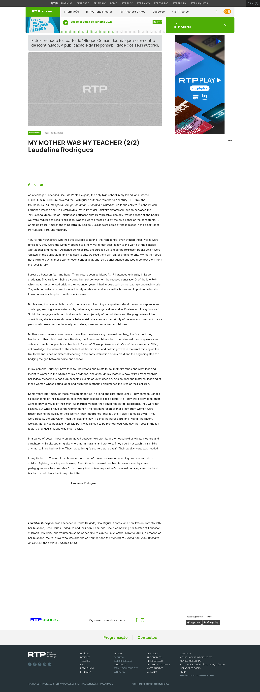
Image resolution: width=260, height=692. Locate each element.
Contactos (147, 637)
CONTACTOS (153, 653)
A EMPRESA (185, 653)
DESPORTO (85, 657)
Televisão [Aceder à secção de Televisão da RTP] (100, 3)
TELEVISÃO (85, 661)
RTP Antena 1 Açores (99, 11)
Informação (71, 11)
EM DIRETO (119, 657)
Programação (115, 637)
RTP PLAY (118, 653)
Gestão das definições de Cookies (197, 675)
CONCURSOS (120, 664)
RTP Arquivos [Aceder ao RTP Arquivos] (199, 3)
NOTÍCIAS (84, 653)
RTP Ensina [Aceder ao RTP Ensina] (180, 3)
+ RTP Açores (180, 11)
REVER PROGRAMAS (123, 661)
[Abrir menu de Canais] (199, 25)
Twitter (35, 664)
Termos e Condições (87, 683)
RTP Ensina (85, 671)
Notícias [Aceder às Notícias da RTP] (66, 3)
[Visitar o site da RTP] (54, 3)
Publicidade (106, 683)
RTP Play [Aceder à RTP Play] (127, 3)
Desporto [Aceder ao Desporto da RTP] (83, 3)
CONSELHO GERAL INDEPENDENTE (196, 657)
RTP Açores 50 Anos (132, 11)
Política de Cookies (64, 683)
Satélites (152, 671)
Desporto (159, 11)
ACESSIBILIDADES (155, 668)
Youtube (45, 664)
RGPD (183, 671)
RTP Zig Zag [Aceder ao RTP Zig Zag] (161, 3)
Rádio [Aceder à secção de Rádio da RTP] (113, 3)
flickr (50, 664)
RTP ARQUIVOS (87, 668)
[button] (217, 11)
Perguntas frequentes (126, 668)
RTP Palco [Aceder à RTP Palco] (143, 3)
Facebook (30, 664)
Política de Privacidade (40, 683)
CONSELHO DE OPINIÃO (190, 661)
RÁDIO (83, 664)
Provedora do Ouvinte (158, 664)
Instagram (40, 664)
